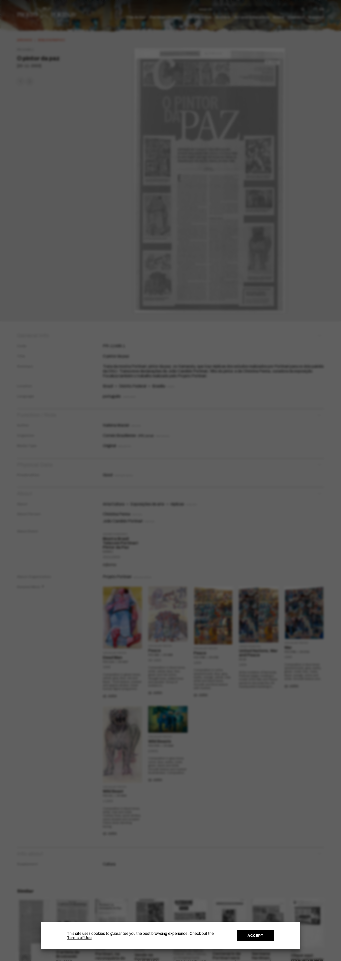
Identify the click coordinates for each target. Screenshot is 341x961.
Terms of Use (79, 938)
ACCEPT (255, 936)
